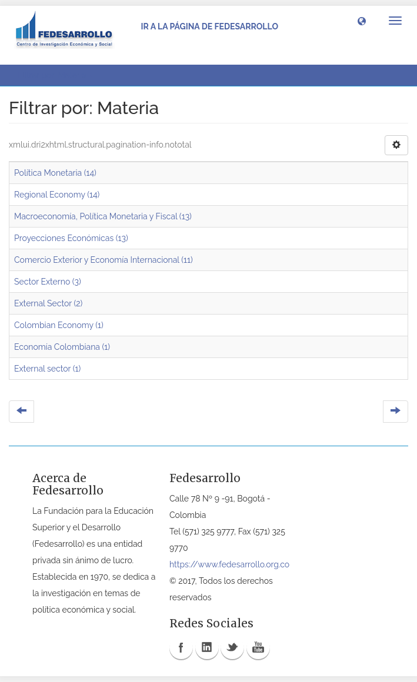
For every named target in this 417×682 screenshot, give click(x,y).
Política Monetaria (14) (55, 173)
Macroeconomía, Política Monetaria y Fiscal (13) (103, 216)
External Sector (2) (48, 303)
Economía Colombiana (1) (62, 347)
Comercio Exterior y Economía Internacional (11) (103, 260)
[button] (361, 21)
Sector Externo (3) (47, 281)
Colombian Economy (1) (59, 325)
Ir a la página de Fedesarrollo (209, 26)
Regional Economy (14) (56, 194)
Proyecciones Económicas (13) (71, 238)
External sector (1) (47, 368)
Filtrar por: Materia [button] (56, 75)
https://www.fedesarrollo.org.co (229, 564)
